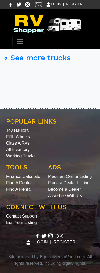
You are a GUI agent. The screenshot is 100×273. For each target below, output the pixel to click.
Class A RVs (18, 143)
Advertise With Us (65, 195)
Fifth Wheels (18, 137)
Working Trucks (20, 156)
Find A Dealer (19, 183)
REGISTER (74, 4)
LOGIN (53, 4)
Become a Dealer (64, 189)
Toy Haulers (17, 130)
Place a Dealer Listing (69, 183)
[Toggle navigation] (19, 41)
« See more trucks (37, 57)
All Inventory (18, 149)
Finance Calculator (24, 176)
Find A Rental (18, 189)
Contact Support (21, 216)
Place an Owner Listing (70, 176)
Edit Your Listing (21, 222)
